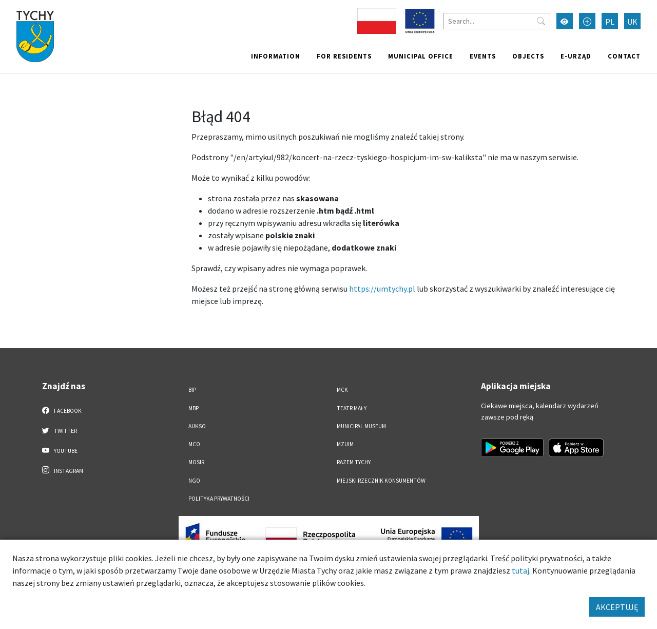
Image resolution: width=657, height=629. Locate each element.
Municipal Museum (361, 426)
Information (275, 56)
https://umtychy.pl (382, 288)
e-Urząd (576, 56)
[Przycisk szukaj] (541, 21)
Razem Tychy (354, 462)
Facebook (62, 410)
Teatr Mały (351, 408)
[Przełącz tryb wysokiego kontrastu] (564, 21)
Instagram (62, 470)
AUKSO (197, 426)
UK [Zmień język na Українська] (632, 21)
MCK (342, 389)
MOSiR (196, 462)
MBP (193, 408)
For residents (344, 56)
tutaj (520, 570)
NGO (194, 480)
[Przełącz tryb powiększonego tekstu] (587, 21)
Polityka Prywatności (218, 498)
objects (528, 56)
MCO (194, 444)
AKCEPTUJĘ (617, 607)
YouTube (60, 450)
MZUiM (345, 444)
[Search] (496, 21)
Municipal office (420, 56)
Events (483, 56)
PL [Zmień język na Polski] (609, 21)
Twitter (59, 430)
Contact (624, 56)
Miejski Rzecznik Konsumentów (381, 480)
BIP (192, 389)
